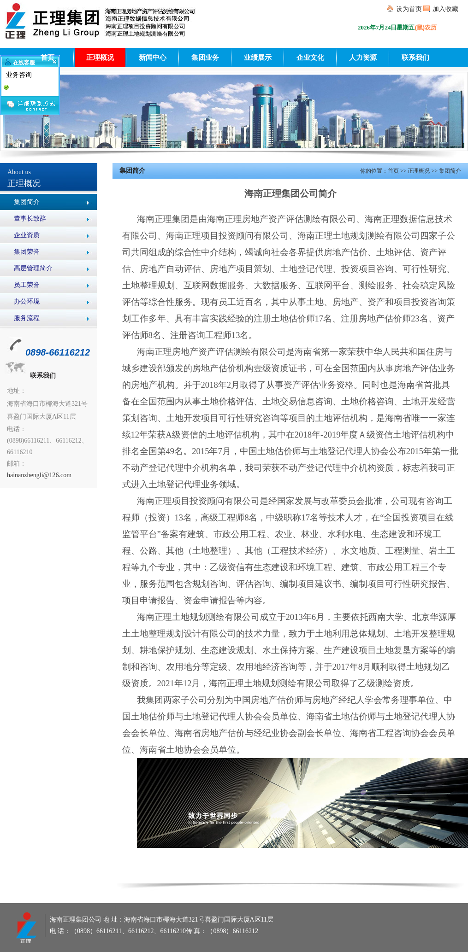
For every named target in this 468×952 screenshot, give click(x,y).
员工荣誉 (27, 284)
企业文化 (310, 57)
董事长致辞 (30, 218)
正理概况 (100, 57)
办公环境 (27, 301)
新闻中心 (152, 57)
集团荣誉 (27, 251)
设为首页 (409, 9)
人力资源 (363, 57)
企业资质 (27, 235)
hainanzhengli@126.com (39, 475)
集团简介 (27, 202)
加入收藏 (445, 9)
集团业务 (205, 57)
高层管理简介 (33, 268)
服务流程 (27, 318)
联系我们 (415, 57)
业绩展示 (258, 57)
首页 (47, 57)
